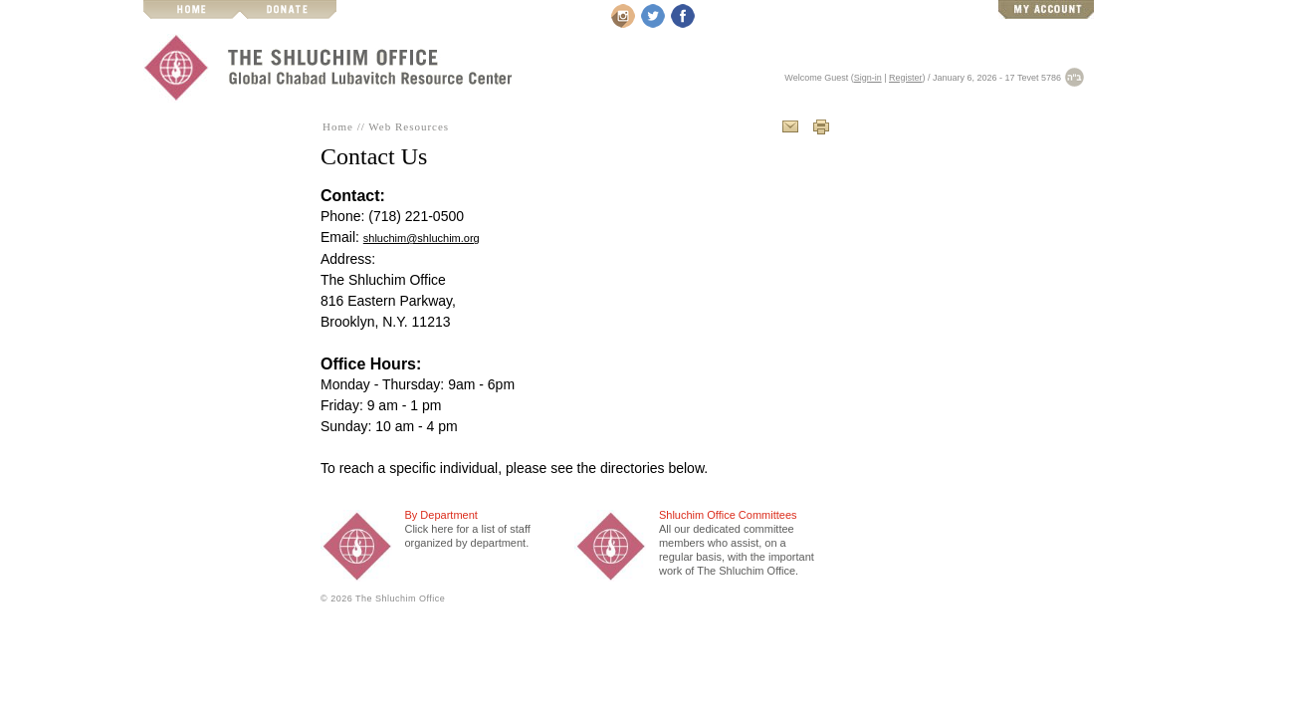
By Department (440, 515)
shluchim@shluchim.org (421, 238)
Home (337, 126)
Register (906, 78)
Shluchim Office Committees (728, 515)
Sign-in (868, 78)
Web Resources (408, 126)
